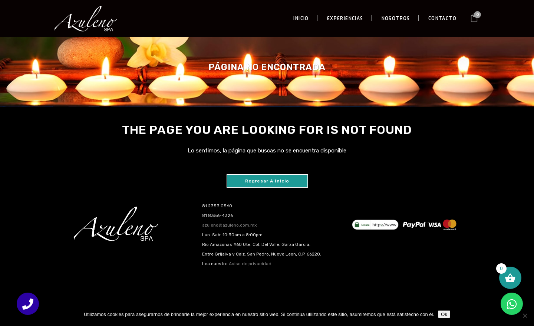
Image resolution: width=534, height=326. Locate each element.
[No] (524, 315)
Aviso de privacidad (250, 263)
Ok (444, 314)
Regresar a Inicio (267, 181)
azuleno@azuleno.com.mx (229, 225)
